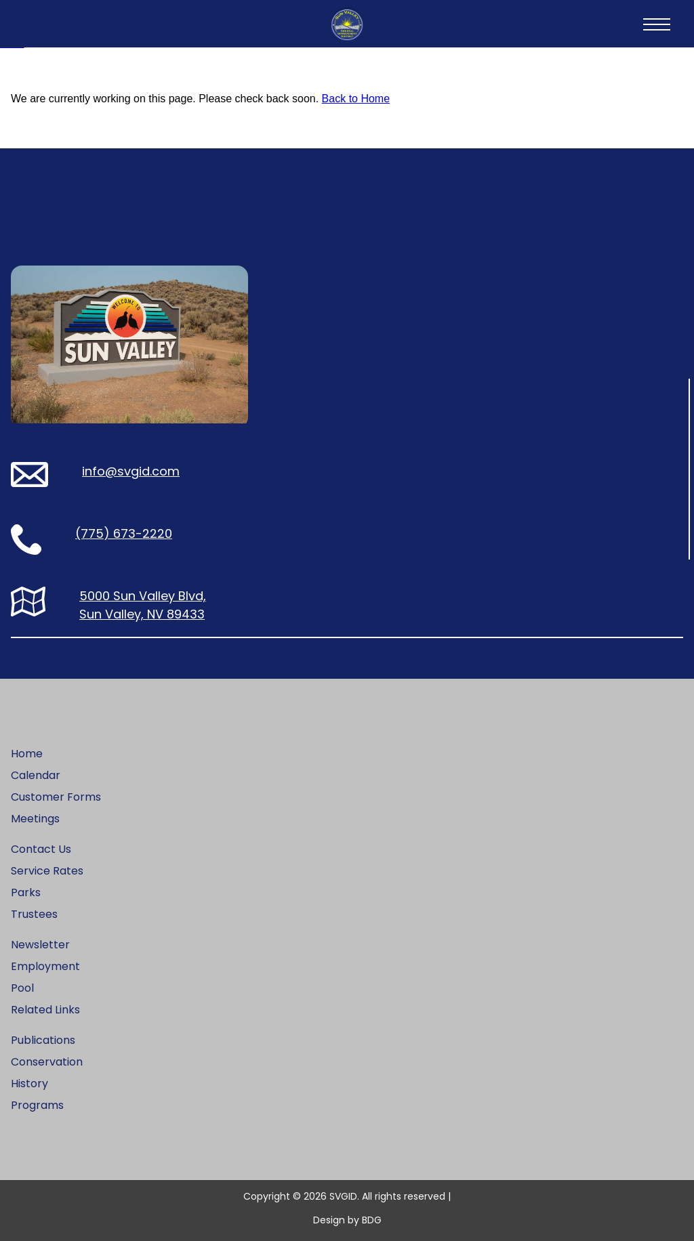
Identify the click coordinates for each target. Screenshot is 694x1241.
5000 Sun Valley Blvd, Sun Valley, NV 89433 (142, 605)
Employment (45, 966)
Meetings (35, 818)
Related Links (45, 1009)
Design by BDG (347, 1220)
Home (27, 753)
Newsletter (40, 944)
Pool (22, 988)
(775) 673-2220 (123, 533)
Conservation (47, 1062)
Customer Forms (56, 797)
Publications (43, 1040)
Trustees (34, 914)
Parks (26, 892)
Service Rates (47, 871)
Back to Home (356, 98)
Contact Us (41, 849)
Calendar (35, 775)
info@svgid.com (131, 471)
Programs (37, 1105)
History (29, 1083)
